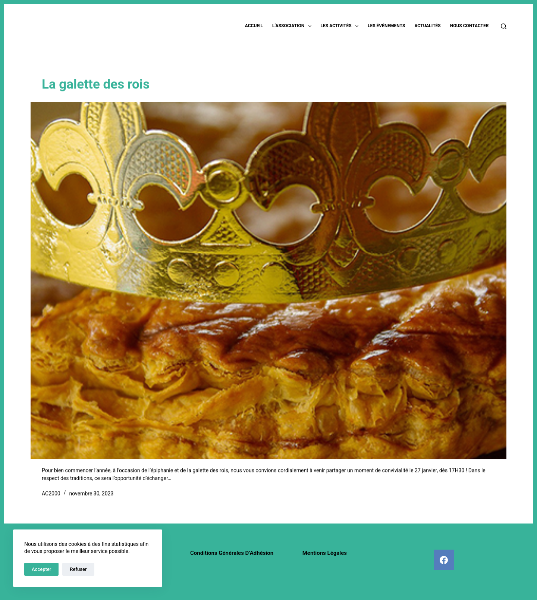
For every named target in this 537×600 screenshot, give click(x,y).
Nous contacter (469, 25)
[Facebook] (444, 560)
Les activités (341, 26)
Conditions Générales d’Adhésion (231, 553)
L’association (293, 26)
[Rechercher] (503, 26)
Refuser (78, 569)
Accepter (41, 569)
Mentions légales (324, 553)
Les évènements (386, 25)
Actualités (427, 25)
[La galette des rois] (268, 280)
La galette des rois (96, 85)
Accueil (254, 25)
